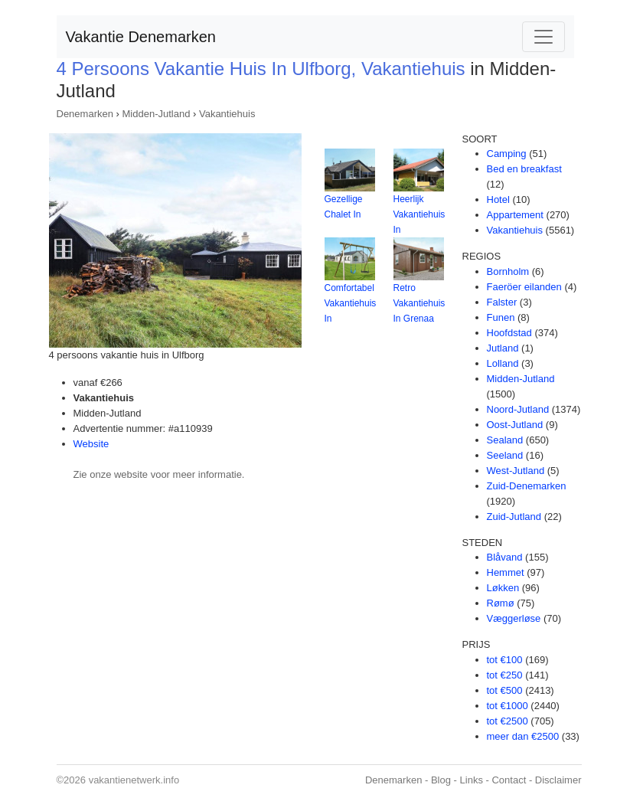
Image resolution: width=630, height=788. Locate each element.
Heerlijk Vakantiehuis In (419, 214)
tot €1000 (507, 705)
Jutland (503, 348)
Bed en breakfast (524, 169)
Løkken (503, 587)
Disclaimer (558, 780)
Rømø (500, 603)
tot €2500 (507, 721)
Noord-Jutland (518, 409)
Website (91, 444)
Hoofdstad (509, 332)
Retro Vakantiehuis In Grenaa (419, 303)
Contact (508, 780)
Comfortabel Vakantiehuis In (351, 303)
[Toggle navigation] (543, 36)
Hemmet (505, 572)
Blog (441, 780)
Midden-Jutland (156, 113)
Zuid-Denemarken (526, 486)
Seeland (505, 455)
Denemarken (85, 113)
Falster (502, 302)
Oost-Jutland (515, 424)
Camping (507, 153)
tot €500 (505, 690)
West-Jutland (516, 470)
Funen (501, 317)
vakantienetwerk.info (134, 780)
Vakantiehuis (227, 113)
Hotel (498, 199)
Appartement (515, 215)
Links (471, 780)
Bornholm (508, 271)
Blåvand (505, 557)
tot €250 (505, 675)
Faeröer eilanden (524, 287)
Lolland (503, 363)
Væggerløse (514, 618)
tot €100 (505, 659)
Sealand (505, 440)
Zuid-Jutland (514, 516)
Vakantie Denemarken (141, 36)
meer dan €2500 (523, 736)
